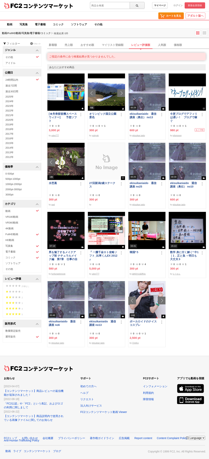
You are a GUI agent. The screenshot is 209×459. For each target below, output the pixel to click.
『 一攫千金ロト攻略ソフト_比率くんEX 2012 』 (103, 256)
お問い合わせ (30, 438)
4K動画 (9, 228)
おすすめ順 (87, 44)
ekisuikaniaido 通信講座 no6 (62, 323)
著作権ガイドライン (102, 438)
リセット (35, 43)
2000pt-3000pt (13, 189)
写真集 (24, 24)
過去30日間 (11, 91)
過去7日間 (11, 85)
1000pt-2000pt (13, 184)
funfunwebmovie (58, 274)
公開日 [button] (22, 73)
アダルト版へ (195, 15)
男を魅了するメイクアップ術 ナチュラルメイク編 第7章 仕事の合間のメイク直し (63, 256)
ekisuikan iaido (138, 135)
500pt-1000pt (12, 178)
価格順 (178, 44)
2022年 (9, 110)
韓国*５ (134, 252)
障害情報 (148, 399)
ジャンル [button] (22, 50)
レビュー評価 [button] (22, 279)
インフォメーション (155, 386)
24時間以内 (22, 79)
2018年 (9, 129)
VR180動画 (11, 216)
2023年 (9, 105)
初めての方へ (88, 386)
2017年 (9, 133)
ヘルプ (84, 392)
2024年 (9, 101)
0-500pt (9, 173)
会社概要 (48, 438)
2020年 (9, 119)
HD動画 (9, 240)
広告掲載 (124, 438)
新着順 (53, 44)
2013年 (9, 152)
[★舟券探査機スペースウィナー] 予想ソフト (63, 117)
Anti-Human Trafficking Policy (21, 440)
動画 (9, 24)
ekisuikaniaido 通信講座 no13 (102, 323)
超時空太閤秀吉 (139, 274)
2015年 (9, 143)
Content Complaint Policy (172, 438)
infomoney (177, 135)
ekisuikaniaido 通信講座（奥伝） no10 (183, 185)
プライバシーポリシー (71, 438)
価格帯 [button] (22, 167)
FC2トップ (10, 438)
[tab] (128, 45)
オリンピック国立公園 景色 (103, 115)
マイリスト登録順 (112, 44)
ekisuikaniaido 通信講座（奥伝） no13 (143, 115)
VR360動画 (11, 222)
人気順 (162, 44)
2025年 (9, 96)
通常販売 (22, 336)
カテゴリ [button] (22, 204)
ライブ (17, 451)
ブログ (57, 451)
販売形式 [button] (22, 324)
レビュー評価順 (140, 44)
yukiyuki (95, 135)
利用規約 (148, 392)
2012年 (9, 157)
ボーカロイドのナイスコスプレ (143, 323)
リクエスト (87, 399)
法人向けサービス (91, 405)
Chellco (135, 343)
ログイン (178, 5)
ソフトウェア (79, 24)
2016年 (9, 138)
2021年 (9, 115)
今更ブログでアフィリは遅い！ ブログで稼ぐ (183, 117)
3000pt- (9, 194)
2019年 (9, 124)
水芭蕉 (53, 183)
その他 (98, 24)
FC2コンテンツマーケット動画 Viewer (103, 412)
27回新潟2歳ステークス (102, 185)
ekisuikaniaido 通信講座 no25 (143, 185)
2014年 (9, 147)
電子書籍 (40, 24)
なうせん (176, 274)
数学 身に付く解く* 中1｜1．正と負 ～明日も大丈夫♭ (184, 256)
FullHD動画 (22, 234)
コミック (58, 24)
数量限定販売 (13, 330)
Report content (143, 438)
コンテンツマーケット (48, 5)
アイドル (10, 63)
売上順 (69, 44)
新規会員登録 (195, 5)
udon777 (55, 135)
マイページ (160, 5)
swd (53, 205)
